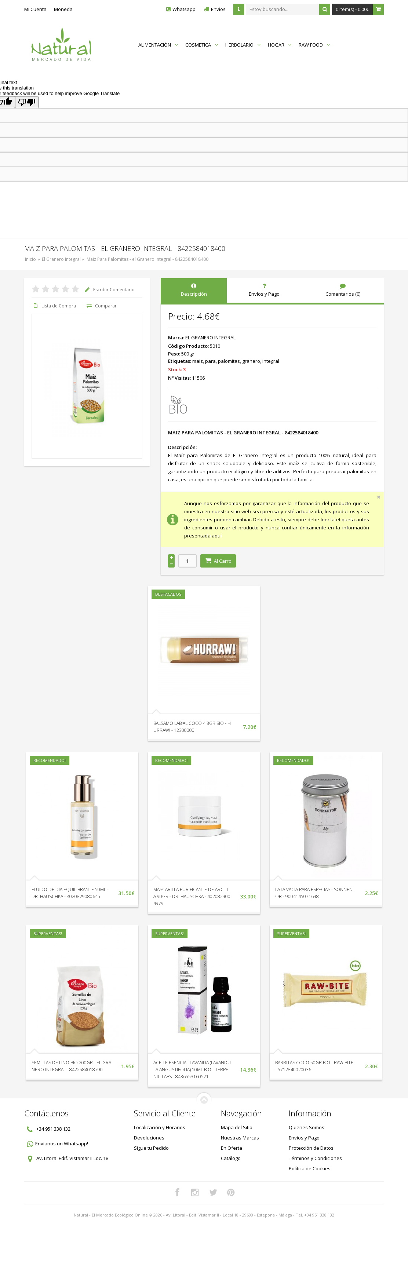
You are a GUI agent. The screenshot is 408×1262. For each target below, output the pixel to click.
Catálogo (231, 1158)
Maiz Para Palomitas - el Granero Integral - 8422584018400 (147, 259)
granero (251, 361)
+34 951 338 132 (53, 1129)
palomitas (229, 361)
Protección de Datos (311, 1148)
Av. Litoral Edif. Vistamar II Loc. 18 (72, 1158)
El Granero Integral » (63, 259)
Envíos (218, 9)
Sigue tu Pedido (151, 1148)
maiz (197, 361)
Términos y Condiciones (315, 1158)
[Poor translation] (27, 102)
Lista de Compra (54, 306)
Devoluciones (149, 1137)
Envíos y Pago (304, 1137)
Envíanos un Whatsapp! (61, 1143)
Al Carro (218, 561)
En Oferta (231, 1148)
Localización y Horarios (159, 1127)
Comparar (101, 306)
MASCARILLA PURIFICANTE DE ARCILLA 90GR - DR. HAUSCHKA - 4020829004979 (191, 896)
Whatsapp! (184, 9)
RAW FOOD (314, 44)
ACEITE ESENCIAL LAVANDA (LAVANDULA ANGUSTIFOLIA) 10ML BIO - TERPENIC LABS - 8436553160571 (192, 1069)
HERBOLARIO (243, 44)
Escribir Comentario (109, 289)
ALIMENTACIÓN (158, 44)
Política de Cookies (310, 1168)
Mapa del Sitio (236, 1127)
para (210, 361)
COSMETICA (201, 44)
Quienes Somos (306, 1127)
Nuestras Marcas (240, 1137)
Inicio (30, 259)
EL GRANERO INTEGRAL (210, 337)
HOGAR (279, 44)
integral (270, 361)
